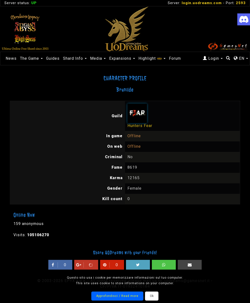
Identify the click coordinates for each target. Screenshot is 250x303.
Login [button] (213, 58)
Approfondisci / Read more (117, 296)
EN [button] (241, 58)
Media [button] (98, 58)
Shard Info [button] (75, 58)
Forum (175, 58)
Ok (152, 296)
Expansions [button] (122, 58)
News (11, 58)
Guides (53, 58)
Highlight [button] (152, 58)
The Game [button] (31, 58)
